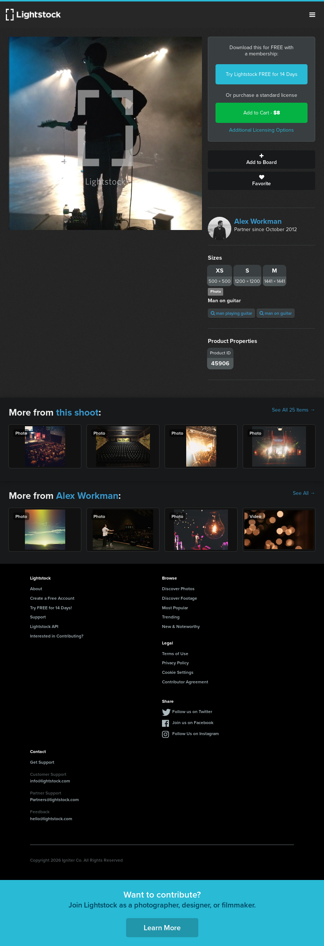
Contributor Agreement (185, 682)
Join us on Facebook (192, 722)
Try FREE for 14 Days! (51, 608)
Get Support (42, 762)
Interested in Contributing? (57, 636)
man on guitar (275, 313)
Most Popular (175, 608)
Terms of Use (175, 653)
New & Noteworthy (181, 626)
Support (38, 617)
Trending (171, 617)
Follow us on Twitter (192, 711)
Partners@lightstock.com (54, 799)
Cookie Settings (178, 672)
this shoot (77, 412)
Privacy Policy (175, 663)
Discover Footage (179, 598)
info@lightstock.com (50, 781)
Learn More (162, 927)
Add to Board (261, 159)
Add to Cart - (261, 113)
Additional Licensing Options (261, 130)
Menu (312, 15)
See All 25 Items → (293, 410)
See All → (304, 493)
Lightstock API (44, 626)
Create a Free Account (52, 598)
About (36, 588)
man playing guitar (231, 313)
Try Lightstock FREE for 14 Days (262, 74)
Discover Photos (178, 588)
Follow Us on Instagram (195, 733)
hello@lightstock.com (51, 818)
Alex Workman (258, 221)
